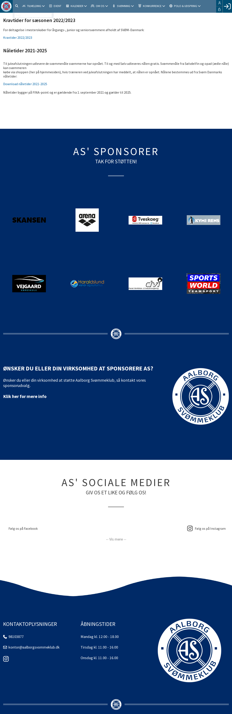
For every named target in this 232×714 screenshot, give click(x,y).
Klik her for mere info (25, 396)
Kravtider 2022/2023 (17, 37)
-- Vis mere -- (116, 539)
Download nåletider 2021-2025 (25, 84)
